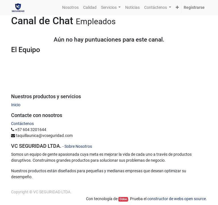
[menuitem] (70, 7)
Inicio (15, 104)
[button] (177, 7)
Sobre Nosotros (78, 146)
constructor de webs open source (176, 198)
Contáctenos (22, 123)
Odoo (123, 199)
